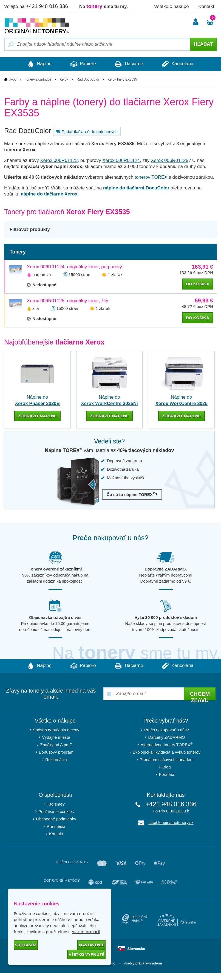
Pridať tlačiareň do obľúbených (86, 131)
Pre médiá (56, 826)
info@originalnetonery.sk (170, 822)
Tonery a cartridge (38, 79)
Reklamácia (56, 759)
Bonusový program (56, 752)
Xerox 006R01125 (169, 160)
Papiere (83, 64)
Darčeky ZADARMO (166, 737)
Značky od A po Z (56, 744)
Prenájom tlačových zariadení (167, 759)
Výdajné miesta (56, 737)
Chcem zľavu (200, 695)
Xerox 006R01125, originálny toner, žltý (67, 300)
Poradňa (166, 774)
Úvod (12, 79)
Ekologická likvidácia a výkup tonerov (167, 752)
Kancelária (178, 64)
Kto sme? (56, 804)
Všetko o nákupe (171, 6)
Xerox (63, 79)
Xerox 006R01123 (59, 160)
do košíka (197, 284)
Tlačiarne (129, 64)
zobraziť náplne (37, 416)
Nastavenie (91, 944)
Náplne (39, 64)
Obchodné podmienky (56, 819)
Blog (166, 767)
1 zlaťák (115, 274)
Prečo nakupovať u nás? (166, 729)
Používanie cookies (56, 811)
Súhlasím (25, 944)
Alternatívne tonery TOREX (167, 744)
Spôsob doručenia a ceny (56, 729)
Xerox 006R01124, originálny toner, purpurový (74, 266)
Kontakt (206, 6)
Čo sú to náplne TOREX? (132, 494)
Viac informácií (86, 931)
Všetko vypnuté (86, 954)
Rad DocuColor (87, 79)
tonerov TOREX (151, 177)
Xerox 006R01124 (121, 160)
